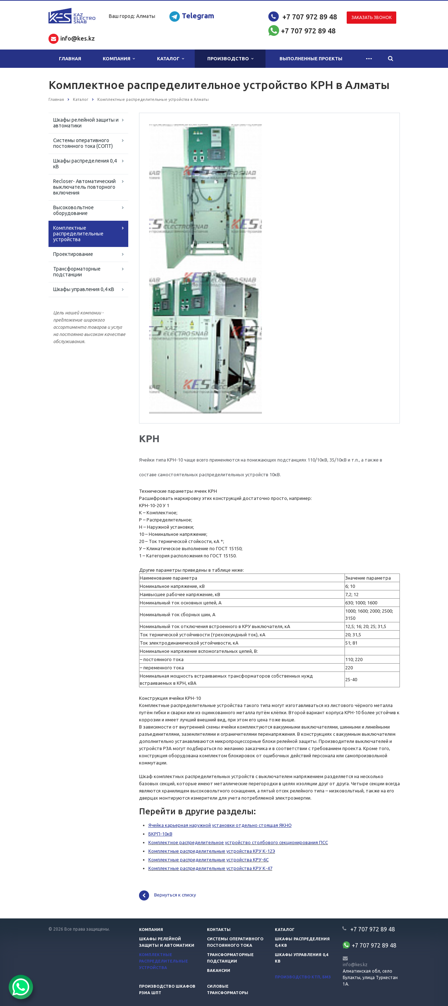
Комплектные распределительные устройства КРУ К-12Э (211, 850)
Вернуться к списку (167, 895)
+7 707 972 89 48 (309, 17)
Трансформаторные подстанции (77, 271)
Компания (119, 58)
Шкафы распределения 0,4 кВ (85, 163)
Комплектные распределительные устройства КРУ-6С (208, 859)
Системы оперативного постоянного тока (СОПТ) (83, 143)
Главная (70, 58)
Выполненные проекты (311, 58)
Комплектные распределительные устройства (78, 233)
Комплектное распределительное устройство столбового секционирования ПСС (238, 842)
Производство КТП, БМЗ (303, 977)
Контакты (219, 929)
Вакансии (218, 970)
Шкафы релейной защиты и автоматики (86, 122)
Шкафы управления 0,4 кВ (83, 289)
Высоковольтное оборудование (73, 210)
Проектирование (73, 254)
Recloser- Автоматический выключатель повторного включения (84, 187)
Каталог (170, 58)
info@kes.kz (355, 964)
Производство (230, 58)
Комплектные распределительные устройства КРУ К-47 (210, 868)
